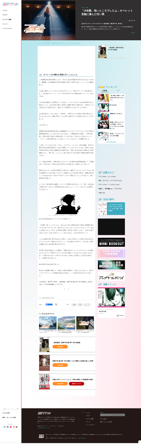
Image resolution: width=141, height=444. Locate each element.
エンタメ (4, 10)
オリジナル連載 (6, 19)
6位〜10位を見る (111, 142)
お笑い (102, 192)
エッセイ (87, 304)
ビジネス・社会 (46, 43)
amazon (60, 347)
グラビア (4, 15)
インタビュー (114, 184)
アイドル (102, 176)
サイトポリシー (52, 426)
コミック (4, 24)
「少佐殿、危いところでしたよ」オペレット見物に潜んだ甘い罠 (65, 43)
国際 (74, 304)
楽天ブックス (76, 383)
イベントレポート (7, 28)
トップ (39, 43)
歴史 (80, 304)
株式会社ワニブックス (43, 426)
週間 (118, 90)
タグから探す (6, 413)
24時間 (104, 90)
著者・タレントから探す (9, 417)
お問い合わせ (61, 426)
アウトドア (103, 184)
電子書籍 (108, 188)
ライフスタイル (116, 180)
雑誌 (101, 188)
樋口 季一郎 (132, 20)
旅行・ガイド (104, 180)
